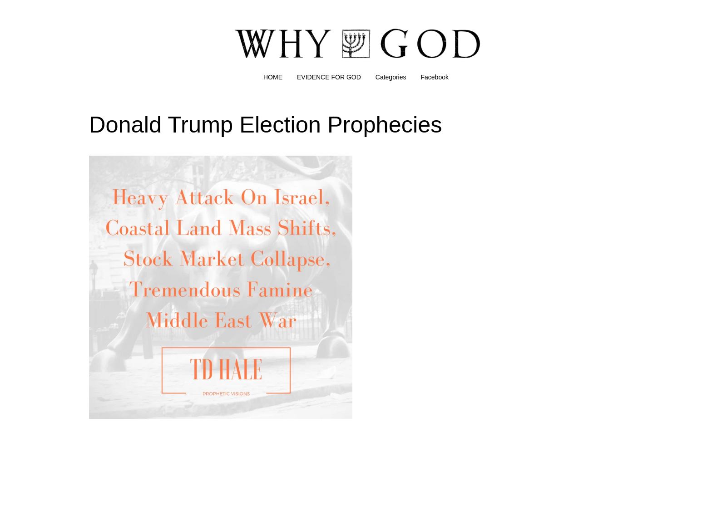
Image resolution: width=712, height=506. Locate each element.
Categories (391, 77)
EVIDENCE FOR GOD (329, 77)
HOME (272, 77)
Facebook (435, 77)
